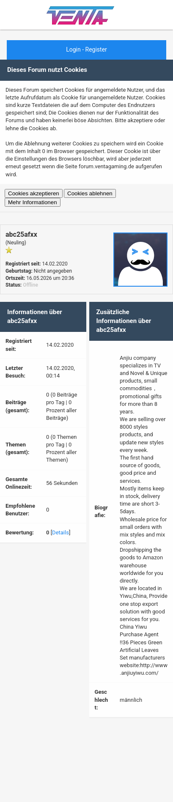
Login (73, 49)
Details (60, 532)
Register (96, 49)
